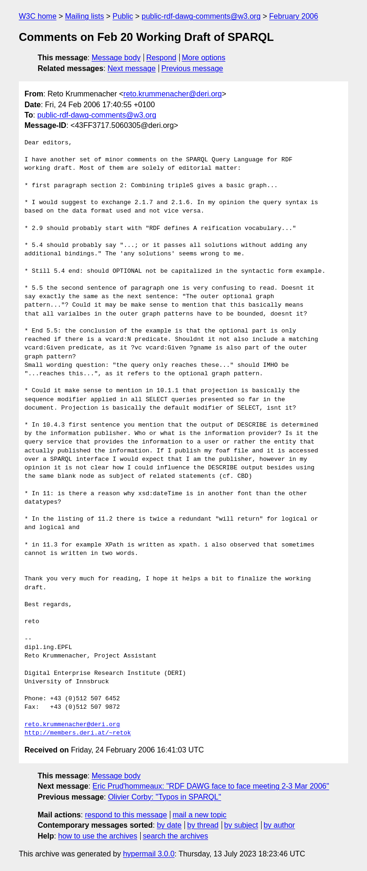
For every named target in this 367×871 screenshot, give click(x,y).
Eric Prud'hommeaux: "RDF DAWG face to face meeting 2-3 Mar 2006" (211, 786)
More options (204, 58)
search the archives (175, 836)
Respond (161, 58)
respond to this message (126, 815)
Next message (132, 68)
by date (169, 825)
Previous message (192, 68)
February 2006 (293, 16)
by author (279, 825)
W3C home (37, 16)
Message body (116, 58)
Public (122, 16)
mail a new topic (200, 815)
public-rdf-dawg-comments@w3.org (201, 16)
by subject (241, 825)
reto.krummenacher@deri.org (172, 94)
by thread (203, 825)
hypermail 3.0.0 (148, 854)
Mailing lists (84, 16)
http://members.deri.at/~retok (77, 733)
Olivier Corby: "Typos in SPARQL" (164, 797)
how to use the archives (97, 836)
